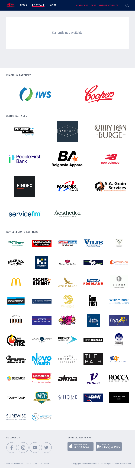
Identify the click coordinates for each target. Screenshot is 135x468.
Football (38, 5)
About (28, 464)
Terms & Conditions (13, 464)
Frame (128, 464)
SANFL (47, 464)
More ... (54, 5)
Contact (38, 464)
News (23, 5)
